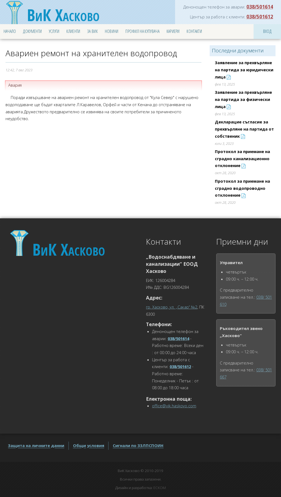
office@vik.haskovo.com (174, 405)
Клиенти (73, 31)
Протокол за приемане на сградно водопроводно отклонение (242, 188)
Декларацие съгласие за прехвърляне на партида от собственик (244, 129)
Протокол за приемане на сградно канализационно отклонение (242, 158)
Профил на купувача (142, 31)
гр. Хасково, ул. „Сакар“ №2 (171, 307)
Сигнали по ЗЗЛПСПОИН (138, 445)
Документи (32, 31)
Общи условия (88, 445)
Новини (112, 31)
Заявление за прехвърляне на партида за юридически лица (244, 69)
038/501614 (259, 6)
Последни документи (238, 50)
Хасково (63, 15)
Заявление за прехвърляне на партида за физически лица (243, 99)
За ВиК (92, 31)
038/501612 (259, 16)
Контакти (194, 31)
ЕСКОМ (159, 487)
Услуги (54, 31)
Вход (267, 31)
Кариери (173, 31)
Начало (10, 31)
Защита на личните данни (36, 445)
